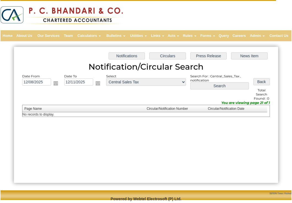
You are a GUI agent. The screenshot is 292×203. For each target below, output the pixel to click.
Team (68, 36)
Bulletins (115, 36)
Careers (239, 36)
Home (8, 36)
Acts (173, 36)
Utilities (138, 36)
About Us (24, 36)
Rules (189, 36)
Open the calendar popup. (58, 84)
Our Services (48, 36)
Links (157, 36)
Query (224, 36)
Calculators (89, 36)
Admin (257, 36)
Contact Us (278, 36)
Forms (207, 36)
